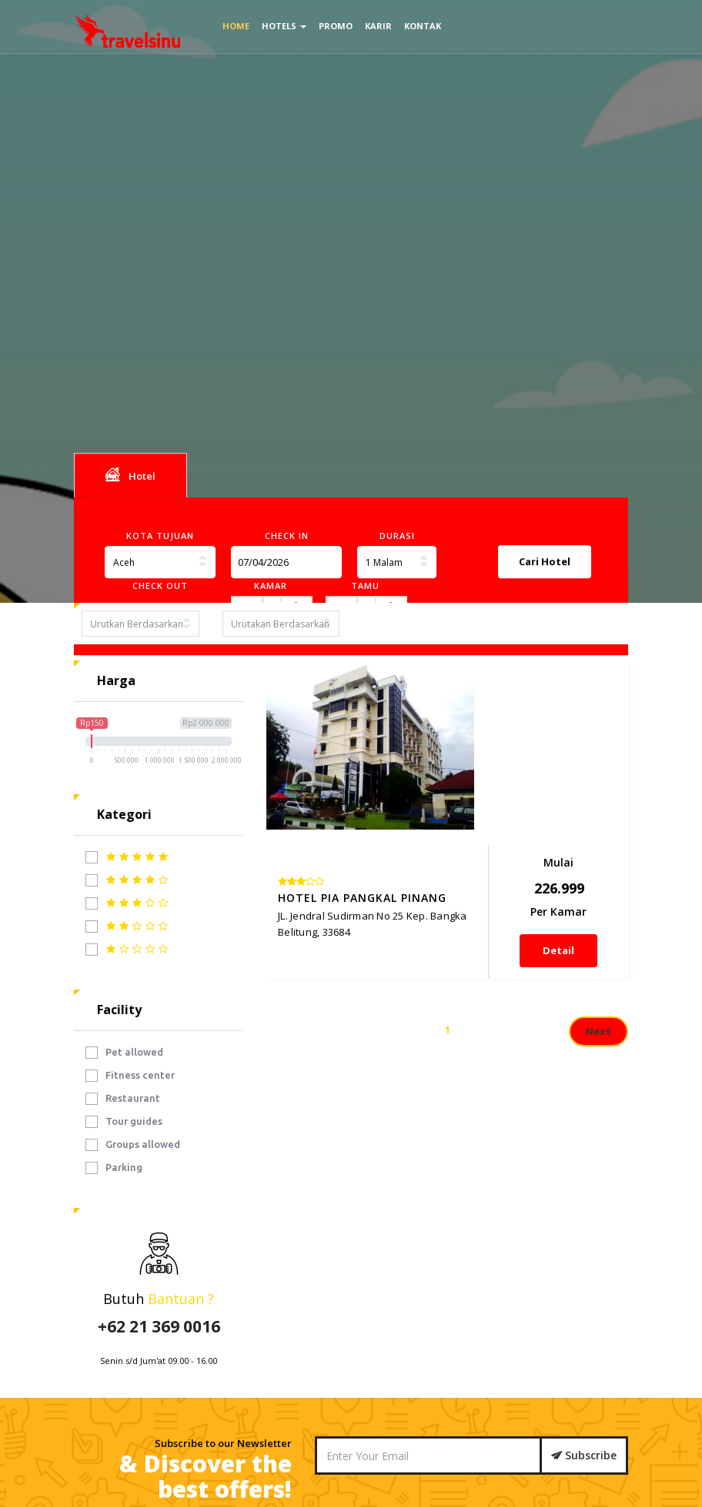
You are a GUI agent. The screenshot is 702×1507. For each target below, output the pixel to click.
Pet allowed (124, 1052)
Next (598, 897)
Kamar (270, 585)
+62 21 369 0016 (159, 1326)
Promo (336, 26)
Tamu (365, 585)
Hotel (130, 475)
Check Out (160, 585)
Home (235, 26)
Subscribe (584, 1455)
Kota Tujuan (160, 535)
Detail (577, 791)
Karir (378, 26)
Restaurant (122, 1099)
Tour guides (123, 1122)
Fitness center (130, 1076)
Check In (287, 535)
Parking (113, 1168)
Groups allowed (132, 1145)
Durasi (397, 535)
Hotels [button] (284, 26)
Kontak (422, 26)
